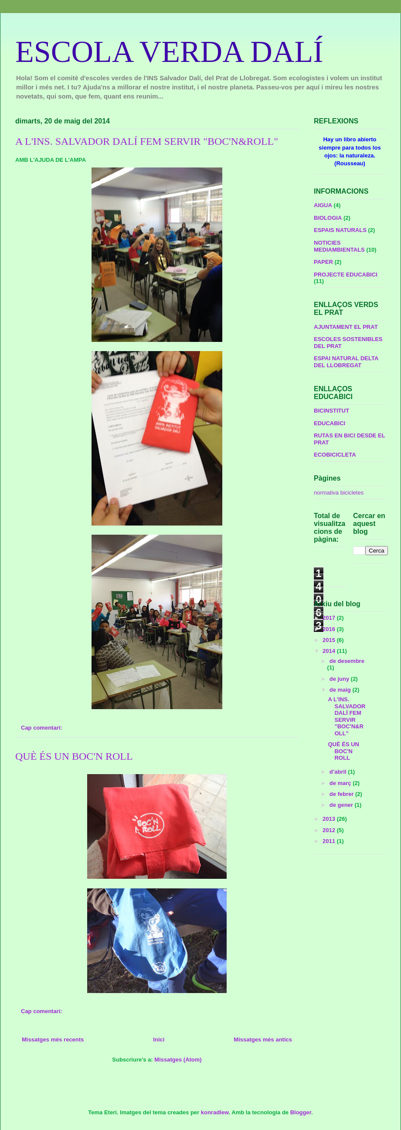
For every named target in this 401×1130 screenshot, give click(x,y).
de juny (340, 679)
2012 (330, 830)
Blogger (300, 1112)
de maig (341, 689)
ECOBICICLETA (335, 454)
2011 (330, 841)
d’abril (339, 771)
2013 (330, 819)
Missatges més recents (53, 1039)
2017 (330, 618)
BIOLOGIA (328, 218)
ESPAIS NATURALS (340, 230)
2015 (330, 640)
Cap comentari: (42, 727)
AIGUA (323, 205)
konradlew (215, 1112)
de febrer (342, 794)
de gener (342, 805)
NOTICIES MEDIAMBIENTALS (339, 246)
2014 (330, 651)
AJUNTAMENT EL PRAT (346, 327)
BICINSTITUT (331, 410)
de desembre (347, 661)
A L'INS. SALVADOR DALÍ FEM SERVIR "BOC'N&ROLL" (146, 141)
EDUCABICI (329, 423)
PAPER (323, 262)
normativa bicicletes (339, 492)
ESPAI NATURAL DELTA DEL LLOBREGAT (346, 362)
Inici (158, 1039)
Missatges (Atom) (177, 1059)
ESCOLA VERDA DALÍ (169, 51)
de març (341, 783)
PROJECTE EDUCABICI (345, 274)
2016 (330, 629)
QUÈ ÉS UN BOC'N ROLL (74, 756)
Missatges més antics (263, 1039)
